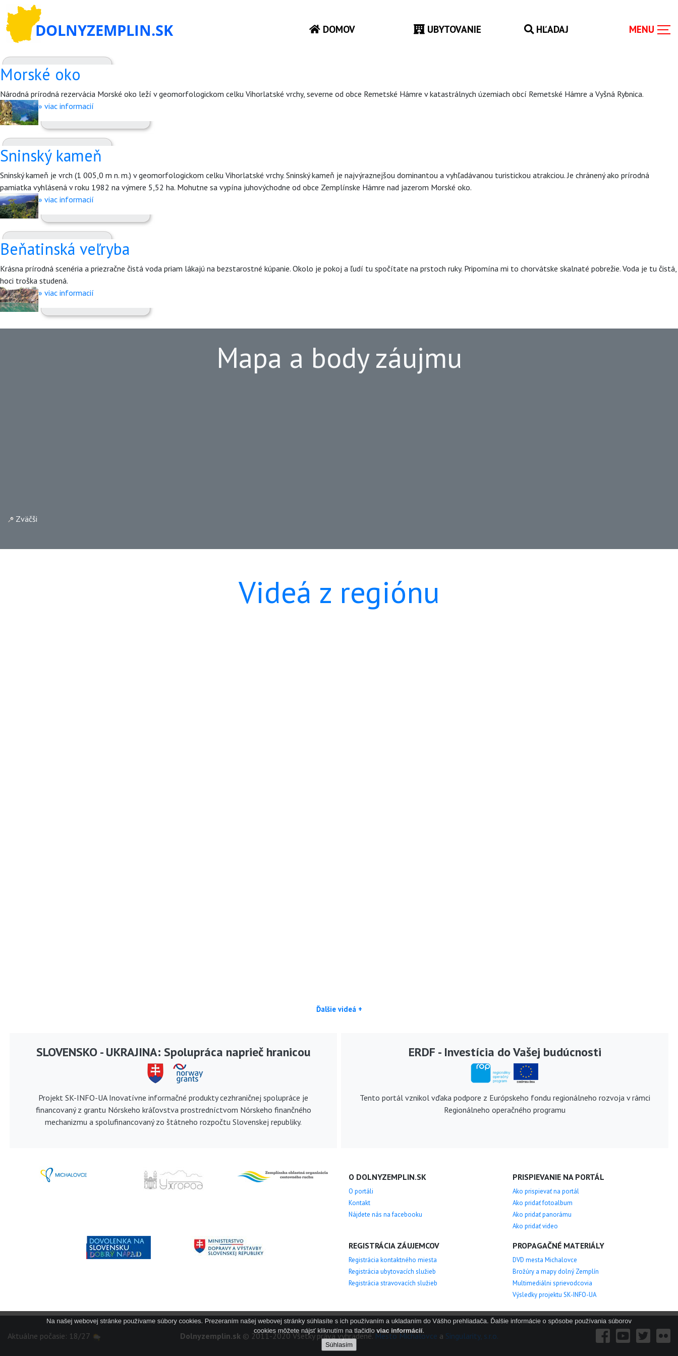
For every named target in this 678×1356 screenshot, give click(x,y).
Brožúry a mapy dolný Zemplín (556, 1271)
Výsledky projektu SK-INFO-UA (554, 1294)
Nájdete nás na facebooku (385, 1214)
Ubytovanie (447, 29)
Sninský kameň (51, 155)
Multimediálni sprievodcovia (552, 1283)
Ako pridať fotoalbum (543, 1203)
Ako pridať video (535, 1226)
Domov (332, 29)
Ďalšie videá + (339, 1009)
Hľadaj (546, 29)
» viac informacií (66, 106)
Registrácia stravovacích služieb (393, 1283)
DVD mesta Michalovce (545, 1260)
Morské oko (40, 74)
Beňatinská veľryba (65, 248)
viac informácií (399, 1330)
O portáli (361, 1191)
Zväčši (22, 519)
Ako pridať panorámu (542, 1214)
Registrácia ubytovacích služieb (392, 1271)
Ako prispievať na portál (546, 1191)
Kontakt (359, 1203)
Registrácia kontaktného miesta (393, 1260)
